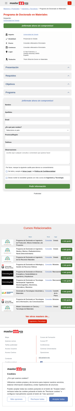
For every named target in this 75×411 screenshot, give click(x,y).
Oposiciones (44, 352)
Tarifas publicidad (11, 345)
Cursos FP (44, 341)
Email (7, 120)
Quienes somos (10, 341)
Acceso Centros (10, 352)
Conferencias (44, 345)
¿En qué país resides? (13, 127)
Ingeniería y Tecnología (37, 321)
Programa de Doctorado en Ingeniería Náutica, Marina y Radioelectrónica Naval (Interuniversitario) (29, 251)
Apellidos (8, 112)
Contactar (8, 358)
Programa (10, 92)
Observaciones (10, 150)
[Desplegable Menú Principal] (6, 3)
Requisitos (11, 75)
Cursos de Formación (47, 337)
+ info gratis (66, 241)
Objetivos (10, 84)
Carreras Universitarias (48, 349)
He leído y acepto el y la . (32, 171)
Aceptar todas (59, 399)
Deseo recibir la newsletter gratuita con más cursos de (35, 178)
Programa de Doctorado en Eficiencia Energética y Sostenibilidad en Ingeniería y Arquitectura (29, 274)
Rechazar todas (37, 399)
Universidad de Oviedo (11, 20)
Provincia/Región (11, 135)
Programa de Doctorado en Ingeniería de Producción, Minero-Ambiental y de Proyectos (29, 243)
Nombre (8, 105)
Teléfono (8, 142)
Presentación (12, 67)
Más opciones (16, 399)
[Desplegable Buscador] (69, 3)
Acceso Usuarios (11, 349)
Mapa (7, 337)
